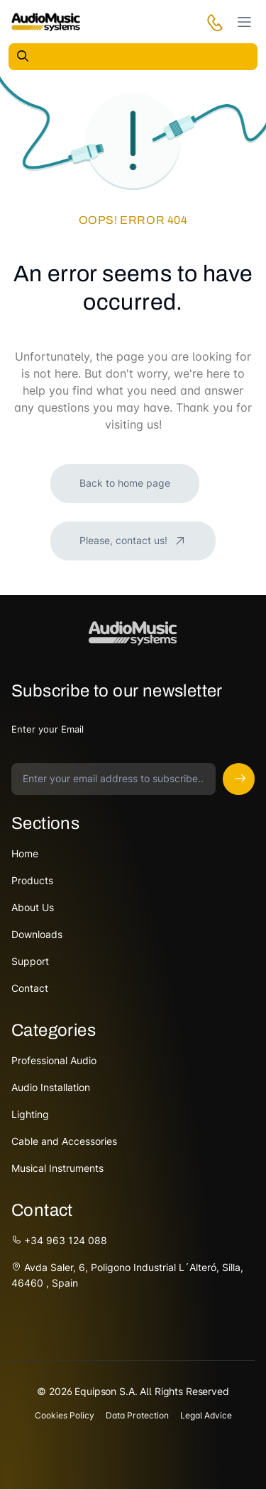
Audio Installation (50, 1087)
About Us (32, 907)
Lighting (30, 1114)
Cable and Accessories (64, 1141)
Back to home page (124, 483)
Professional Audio (53, 1060)
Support (30, 961)
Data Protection (137, 1415)
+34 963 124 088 (59, 1240)
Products (32, 880)
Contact (29, 988)
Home (24, 853)
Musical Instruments (57, 1168)
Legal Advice (206, 1415)
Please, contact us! (124, 540)
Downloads (36, 934)
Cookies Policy (64, 1415)
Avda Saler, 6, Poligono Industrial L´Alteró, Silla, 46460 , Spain (127, 1275)
